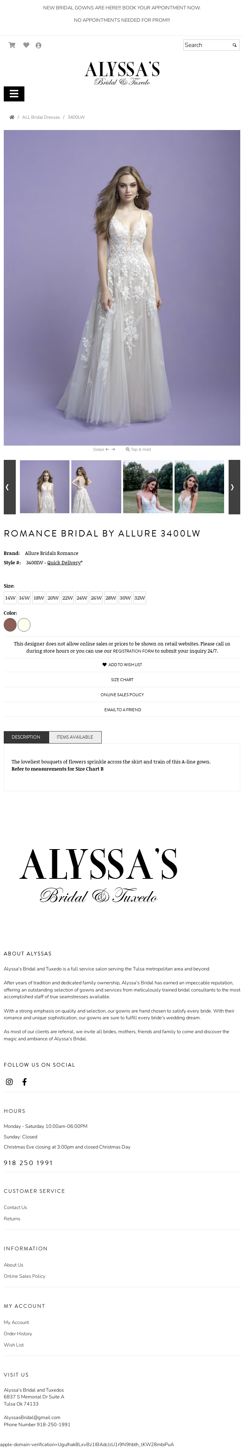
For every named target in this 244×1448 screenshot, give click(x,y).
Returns (12, 1218)
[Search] (211, 45)
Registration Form (133, 651)
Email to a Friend (122, 710)
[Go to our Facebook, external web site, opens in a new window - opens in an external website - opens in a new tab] (24, 1082)
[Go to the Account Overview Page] (38, 46)
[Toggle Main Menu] (14, 94)
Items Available (75, 737)
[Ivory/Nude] (24, 624)
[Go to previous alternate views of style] (10, 487)
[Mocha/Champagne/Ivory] (10, 624)
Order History (18, 1333)
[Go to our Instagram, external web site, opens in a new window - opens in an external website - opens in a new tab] (9, 1082)
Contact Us (15, 1207)
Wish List (14, 1345)
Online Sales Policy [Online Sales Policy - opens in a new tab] (122, 695)
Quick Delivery (64, 562)
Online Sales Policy (24, 1276)
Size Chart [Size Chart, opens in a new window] (122, 680)
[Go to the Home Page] (12, 117)
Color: (10, 612)
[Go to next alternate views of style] (235, 487)
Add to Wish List (122, 665)
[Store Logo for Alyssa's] (122, 73)
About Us (13, 1265)
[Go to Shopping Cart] (12, 45)
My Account (16, 1322)
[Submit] (234, 45)
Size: (9, 585)
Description (26, 737)
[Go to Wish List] (26, 45)
